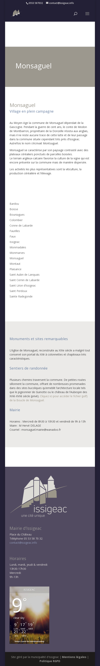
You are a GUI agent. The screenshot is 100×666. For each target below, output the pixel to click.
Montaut (15, 264)
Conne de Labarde (21, 225)
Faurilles (15, 231)
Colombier (16, 220)
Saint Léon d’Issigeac (23, 285)
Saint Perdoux (18, 291)
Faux (13, 236)
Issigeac (15, 242)
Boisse (14, 209)
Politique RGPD (50, 661)
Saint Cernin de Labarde (25, 280)
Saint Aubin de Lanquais (25, 274)
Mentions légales (74, 657)
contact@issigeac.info (23, 542)
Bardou (14, 204)
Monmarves (17, 253)
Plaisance (15, 269)
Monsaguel (17, 258)
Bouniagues (17, 214)
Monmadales (18, 247)
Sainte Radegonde (21, 296)
